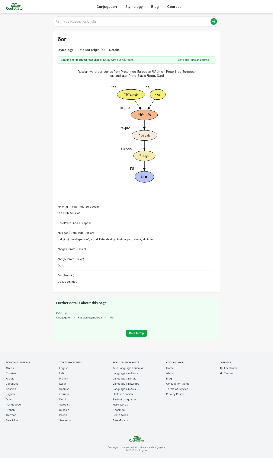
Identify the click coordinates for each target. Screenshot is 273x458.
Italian (63, 383)
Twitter (226, 373)
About (170, 373)
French (10, 409)
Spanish (11, 389)
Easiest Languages (125, 399)
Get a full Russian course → (195, 59)
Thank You (119, 409)
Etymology (134, 6)
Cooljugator (63, 317)
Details (114, 50)
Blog (155, 6)
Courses (174, 6)
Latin (62, 373)
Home (170, 368)
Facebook (228, 368)
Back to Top (136, 333)
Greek (10, 368)
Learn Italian (120, 415)
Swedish (64, 404)
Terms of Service (177, 389)
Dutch (9, 399)
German (11, 415)
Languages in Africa (125, 373)
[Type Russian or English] (136, 21)
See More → (121, 420)
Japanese (12, 383)
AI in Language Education (128, 368)
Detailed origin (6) (91, 50)
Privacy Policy (175, 394)
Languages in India (124, 378)
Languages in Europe (126, 383)
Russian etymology (90, 317)
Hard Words (120, 404)
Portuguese (13, 404)
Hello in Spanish (123, 394)
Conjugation (106, 6)
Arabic (10, 378)
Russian (11, 373)
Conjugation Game (178, 383)
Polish (63, 415)
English (10, 394)
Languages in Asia (124, 389)
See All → (12, 420)
